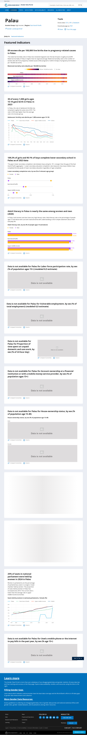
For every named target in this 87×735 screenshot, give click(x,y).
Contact (46, 728)
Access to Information (33, 728)
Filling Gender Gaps (14, 690)
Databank (76, 23)
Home (6, 10)
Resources (51, 10)
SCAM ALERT (67, 728)
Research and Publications (11, 720)
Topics (21, 10)
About (69, 10)
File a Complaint (77, 728)
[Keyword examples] (66, 5)
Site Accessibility (22, 728)
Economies (14, 10)
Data (6, 717)
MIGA (30, 733)
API (70, 23)
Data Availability (40, 10)
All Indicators (60, 10)
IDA (24, 733)
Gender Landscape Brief (14, 29)
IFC (27, 733)
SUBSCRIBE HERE (67, 718)
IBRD (20, 733)
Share (60, 29)
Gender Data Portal (27, 5)
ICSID (34, 733)
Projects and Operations (28, 717)
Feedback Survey (79, 732)
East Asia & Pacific (35, 25)
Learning (7, 722)
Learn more (11, 678)
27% (49, 516)
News (23, 714)
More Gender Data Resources (18, 699)
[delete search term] (79, 5)
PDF (71, 26)
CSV (67, 23)
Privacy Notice (13, 728)
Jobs (41, 728)
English (71, 723)
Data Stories (29, 10)
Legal (6, 728)
